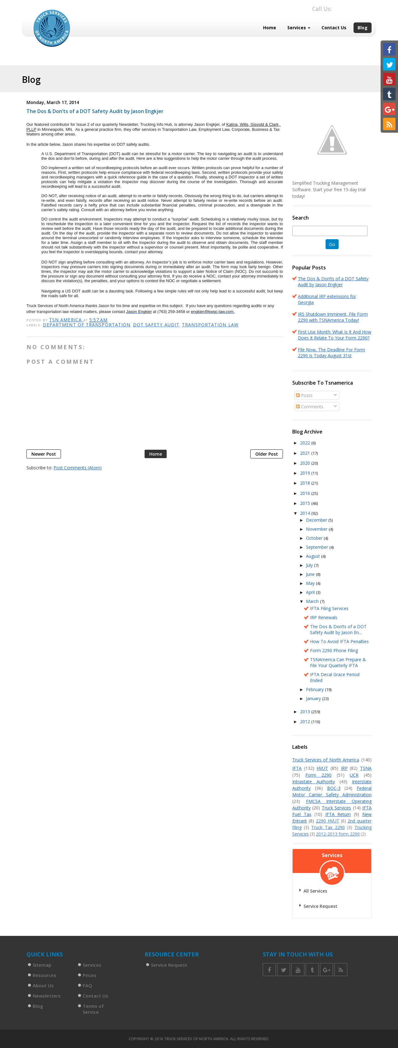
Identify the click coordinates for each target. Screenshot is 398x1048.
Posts (304, 395)
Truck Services (336, 808)
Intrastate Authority (313, 782)
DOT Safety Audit (156, 325)
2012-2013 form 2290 (338, 834)
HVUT (322, 768)
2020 (305, 463)
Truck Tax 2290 (328, 827)
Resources (44, 975)
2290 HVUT (327, 821)
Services (92, 965)
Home (269, 28)
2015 (305, 503)
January (314, 698)
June (311, 574)
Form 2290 (318, 775)
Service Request (320, 906)
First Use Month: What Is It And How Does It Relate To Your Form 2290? (334, 335)
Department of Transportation (87, 325)
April (311, 592)
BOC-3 (333, 788)
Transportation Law (210, 325)
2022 (305, 443)
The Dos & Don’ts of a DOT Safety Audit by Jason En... (338, 629)
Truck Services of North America (325, 760)
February (315, 689)
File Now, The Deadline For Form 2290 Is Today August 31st (331, 352)
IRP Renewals (323, 617)
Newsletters (47, 996)
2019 (305, 473)
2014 (305, 513)
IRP (344, 768)
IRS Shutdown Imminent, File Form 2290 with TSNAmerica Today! (333, 317)
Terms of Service (93, 1009)
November (317, 529)
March (313, 601)
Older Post (266, 454)
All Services (315, 891)
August (313, 556)
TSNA (366, 768)
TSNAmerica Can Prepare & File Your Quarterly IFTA (338, 662)
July (310, 565)
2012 (305, 721)
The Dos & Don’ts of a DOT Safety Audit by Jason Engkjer (333, 281)
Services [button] (298, 28)
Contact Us (334, 28)
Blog (363, 28)
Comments (309, 407)
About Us (43, 985)
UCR (354, 775)
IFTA (297, 768)
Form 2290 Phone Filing (334, 650)
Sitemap (42, 965)
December (317, 520)
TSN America (66, 320)
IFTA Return (338, 814)
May (311, 583)
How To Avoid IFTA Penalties (339, 641)
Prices (89, 975)
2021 (305, 453)
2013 (305, 711)
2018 (305, 483)
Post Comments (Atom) (77, 468)
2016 (305, 493)
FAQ (87, 985)
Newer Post (43, 454)
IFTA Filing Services (329, 608)
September (317, 547)
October (315, 538)
